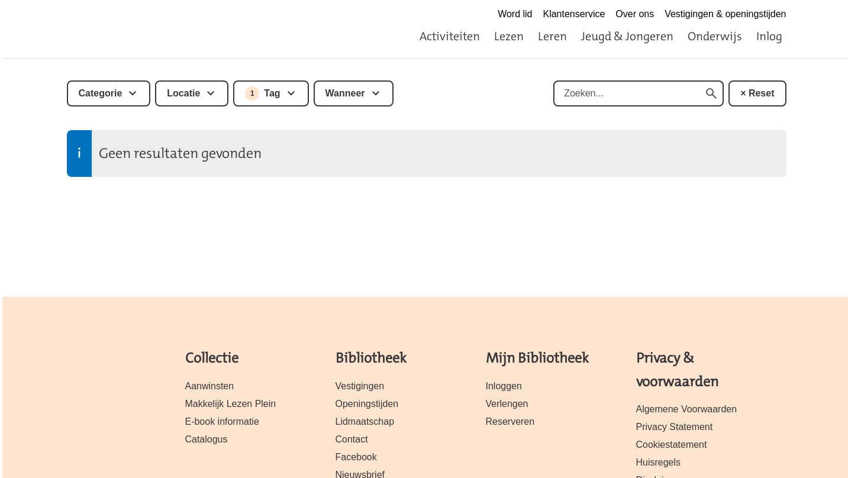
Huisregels (658, 462)
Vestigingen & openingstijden (725, 14)
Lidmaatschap (365, 421)
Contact (352, 439)
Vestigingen (360, 386)
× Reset (757, 93)
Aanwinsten (209, 386)
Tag (262, 93)
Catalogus (206, 439)
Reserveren (510, 421)
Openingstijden (367, 404)
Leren (552, 36)
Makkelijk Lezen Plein (230, 404)
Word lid (515, 14)
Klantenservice (574, 14)
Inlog (769, 36)
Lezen (509, 36)
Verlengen (507, 404)
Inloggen (504, 386)
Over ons (634, 14)
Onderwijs (715, 36)
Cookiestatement (671, 445)
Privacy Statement (674, 427)
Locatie (183, 93)
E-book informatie (222, 421)
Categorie (100, 93)
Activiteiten (450, 36)
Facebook (356, 457)
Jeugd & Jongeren (627, 36)
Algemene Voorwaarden (686, 409)
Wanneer (345, 93)
